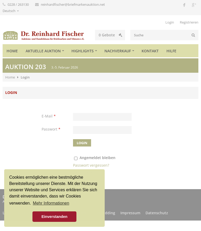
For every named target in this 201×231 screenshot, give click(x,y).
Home (12, 50)
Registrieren (189, 22)
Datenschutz (157, 212)
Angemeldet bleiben (97, 157)
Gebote (110, 34)
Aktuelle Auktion (43, 50)
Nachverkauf (117, 50)
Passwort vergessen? (91, 165)
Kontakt (150, 50)
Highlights (82, 50)
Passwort (51, 129)
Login (169, 22)
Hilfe (171, 50)
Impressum (130, 212)
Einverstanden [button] (54, 217)
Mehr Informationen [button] (51, 203)
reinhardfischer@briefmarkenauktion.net (73, 4)
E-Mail (49, 116)
